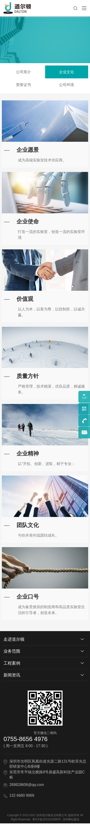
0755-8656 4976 (25, 744)
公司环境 (68, 85)
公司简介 (25, 72)
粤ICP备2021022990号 (46, 825)
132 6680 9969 (21, 801)
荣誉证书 (25, 85)
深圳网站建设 (71, 825)
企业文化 (68, 72)
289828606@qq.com (26, 790)
